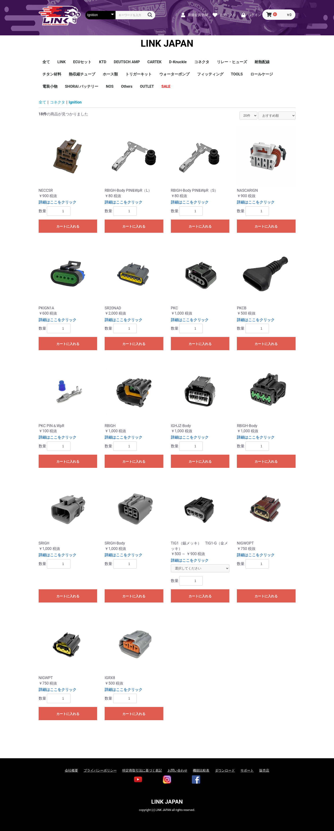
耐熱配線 (262, 62)
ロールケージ (261, 74)
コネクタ (201, 62)
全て (46, 62)
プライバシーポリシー (100, 770)
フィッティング (210, 74)
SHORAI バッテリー (82, 86)
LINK (62, 62)
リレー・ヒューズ (232, 62)
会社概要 (71, 770)
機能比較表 (201, 770)
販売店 (264, 770)
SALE (165, 86)
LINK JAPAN (167, 43)
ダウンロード (225, 770)
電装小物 (50, 86)
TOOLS (237, 74)
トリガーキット (138, 74)
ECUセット (82, 62)
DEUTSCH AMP (127, 62)
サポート (247, 770)
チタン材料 (51, 74)
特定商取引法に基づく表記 (142, 770)
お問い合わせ (177, 770)
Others (126, 86)
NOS (109, 86)
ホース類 (110, 74)
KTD (102, 62)
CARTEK (154, 62)
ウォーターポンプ (174, 74)
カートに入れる (67, 226)
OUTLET (147, 86)
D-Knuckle (178, 62)
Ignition (75, 102)
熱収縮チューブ (82, 74)
